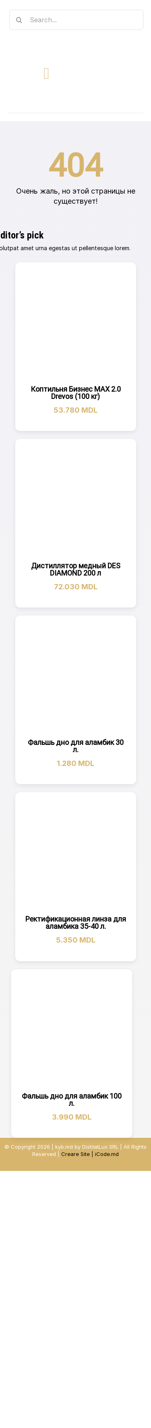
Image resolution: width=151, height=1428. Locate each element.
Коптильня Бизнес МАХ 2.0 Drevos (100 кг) (76, 393)
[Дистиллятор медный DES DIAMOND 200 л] (75, 499)
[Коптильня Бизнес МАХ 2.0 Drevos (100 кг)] (75, 322)
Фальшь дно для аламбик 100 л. (72, 1099)
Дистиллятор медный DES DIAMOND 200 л (75, 569)
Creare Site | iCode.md (90, 1154)
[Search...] (76, 20)
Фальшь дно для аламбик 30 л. (76, 746)
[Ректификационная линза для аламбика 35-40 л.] (75, 852)
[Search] (19, 20)
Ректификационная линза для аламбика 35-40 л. (75, 922)
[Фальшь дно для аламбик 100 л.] (71, 1029)
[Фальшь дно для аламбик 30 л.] (75, 676)
